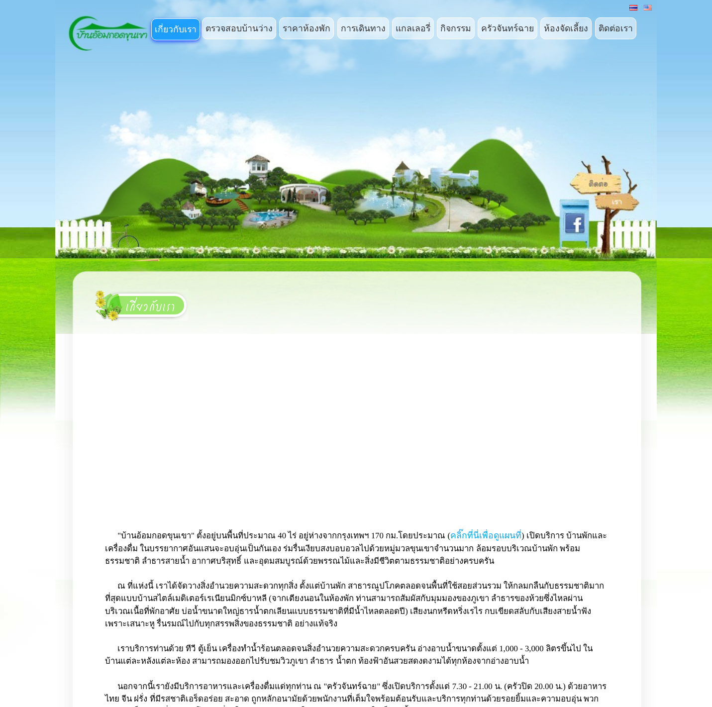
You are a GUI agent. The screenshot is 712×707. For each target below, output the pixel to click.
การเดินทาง (363, 28)
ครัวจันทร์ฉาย (507, 28)
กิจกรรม (455, 28)
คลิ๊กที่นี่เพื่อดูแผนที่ (485, 535)
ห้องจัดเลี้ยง (566, 28)
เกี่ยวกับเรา (176, 29)
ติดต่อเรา (616, 28)
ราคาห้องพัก (306, 28)
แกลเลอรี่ (413, 28)
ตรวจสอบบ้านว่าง (239, 28)
